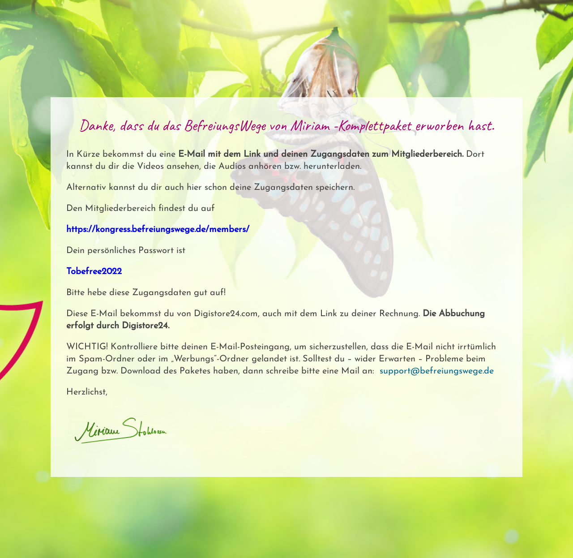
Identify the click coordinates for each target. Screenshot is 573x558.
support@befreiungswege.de (437, 371)
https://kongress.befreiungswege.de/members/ (159, 229)
